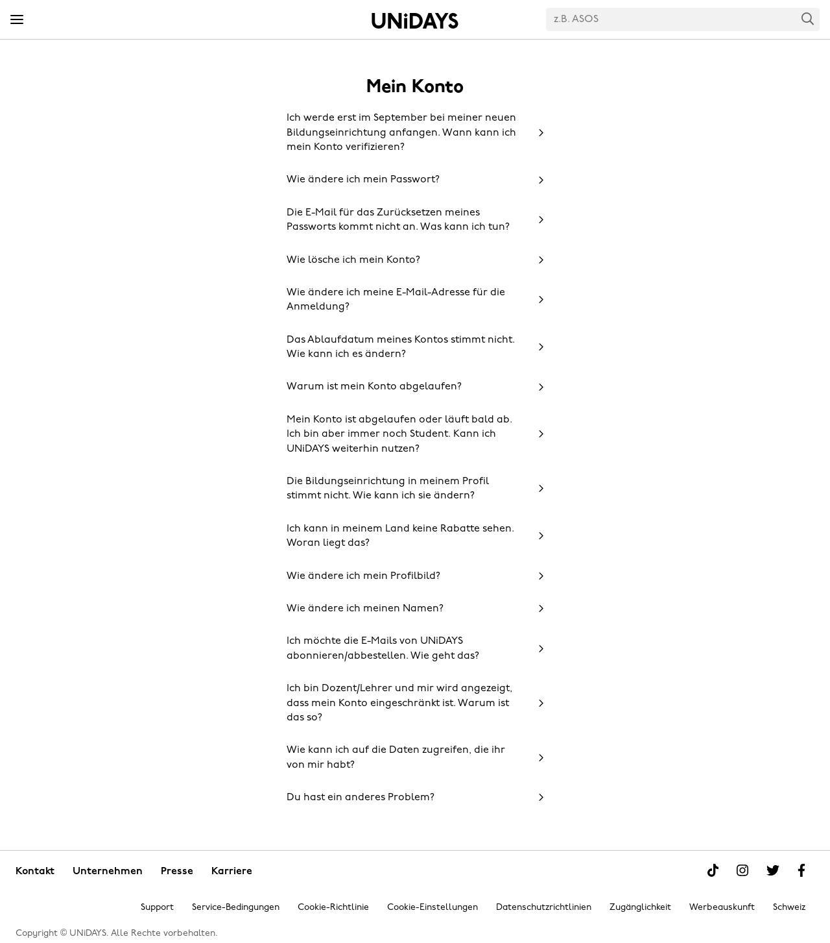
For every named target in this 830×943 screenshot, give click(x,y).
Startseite (415, 21)
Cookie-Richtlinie (333, 907)
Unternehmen (108, 871)
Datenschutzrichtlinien (543, 907)
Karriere (231, 871)
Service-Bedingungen (235, 907)
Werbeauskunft (722, 907)
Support (157, 907)
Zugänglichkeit (640, 907)
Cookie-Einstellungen (432, 907)
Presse (177, 871)
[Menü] (16, 20)
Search (808, 18)
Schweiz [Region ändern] (789, 907)
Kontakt (35, 871)
